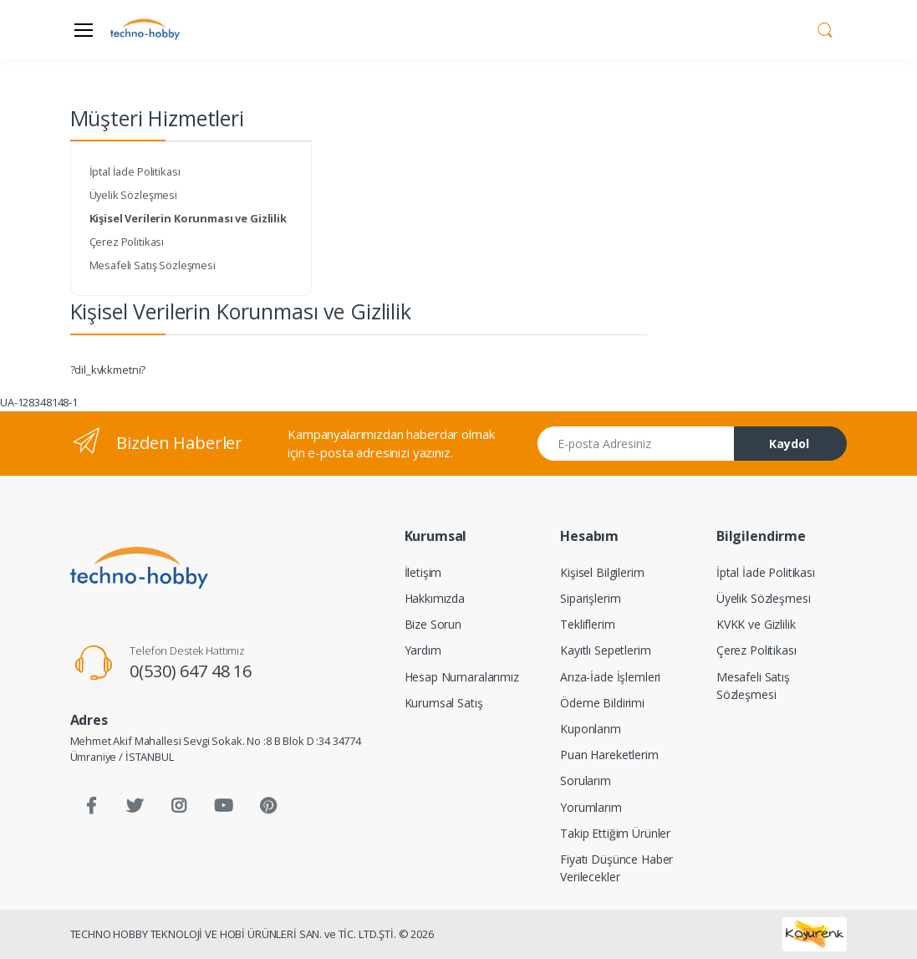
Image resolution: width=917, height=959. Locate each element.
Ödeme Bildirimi (602, 703)
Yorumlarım (591, 807)
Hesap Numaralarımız (462, 677)
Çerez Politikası (127, 241)
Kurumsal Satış (444, 703)
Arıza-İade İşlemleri (610, 677)
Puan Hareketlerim (609, 755)
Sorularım (585, 780)
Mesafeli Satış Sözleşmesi (152, 265)
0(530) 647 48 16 (191, 671)
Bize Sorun (433, 624)
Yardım (423, 650)
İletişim (423, 572)
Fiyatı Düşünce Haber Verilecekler (616, 868)
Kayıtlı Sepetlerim (605, 650)
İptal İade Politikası (135, 171)
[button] (825, 28)
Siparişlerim (590, 598)
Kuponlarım (590, 729)
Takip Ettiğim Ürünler (615, 833)
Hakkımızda (435, 598)
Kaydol (789, 443)
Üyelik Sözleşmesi (133, 194)
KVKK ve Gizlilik (756, 624)
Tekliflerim (587, 624)
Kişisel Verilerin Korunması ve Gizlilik (188, 218)
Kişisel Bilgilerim (602, 572)
